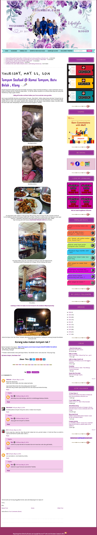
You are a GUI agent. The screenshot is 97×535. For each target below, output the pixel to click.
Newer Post (5, 508)
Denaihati (71, 366)
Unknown (8, 379)
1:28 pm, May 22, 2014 (18, 379)
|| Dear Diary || (73, 393)
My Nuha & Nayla (6, 355)
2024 (69, 317)
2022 (69, 322)
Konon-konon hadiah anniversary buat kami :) (76, 276)
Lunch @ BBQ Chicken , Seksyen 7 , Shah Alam (76, 233)
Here (20, 534)
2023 (69, 319)
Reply (7, 389)
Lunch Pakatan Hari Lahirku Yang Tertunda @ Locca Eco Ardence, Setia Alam (25, 59)
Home (32, 508)
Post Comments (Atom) (15, 511)
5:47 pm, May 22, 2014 (15, 430)
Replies (10, 393)
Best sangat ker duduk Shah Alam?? (77, 264)
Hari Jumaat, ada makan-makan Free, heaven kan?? (79, 239)
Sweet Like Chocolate (74, 373)
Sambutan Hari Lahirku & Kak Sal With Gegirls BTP (18, 61)
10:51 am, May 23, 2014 (22, 464)
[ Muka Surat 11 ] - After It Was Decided (79, 402)
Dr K (7, 430)
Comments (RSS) (60, 534)
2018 (69, 332)
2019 (69, 329)
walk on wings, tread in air (76, 359)
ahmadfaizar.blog (74, 405)
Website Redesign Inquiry (75, 374)
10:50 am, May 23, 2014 (22, 418)
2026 (69, 312)
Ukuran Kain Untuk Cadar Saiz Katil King (78, 258)
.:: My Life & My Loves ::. (75, 348)
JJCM (28, 372)
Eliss (12, 396)
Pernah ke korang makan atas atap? (78, 227)
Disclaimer (53, 534)
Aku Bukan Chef (16, 355)
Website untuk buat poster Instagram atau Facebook (77, 245)
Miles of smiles (73, 353)
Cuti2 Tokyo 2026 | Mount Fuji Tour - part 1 (80, 355)
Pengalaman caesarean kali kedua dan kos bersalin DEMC (78, 270)
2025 (69, 314)
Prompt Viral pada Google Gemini (14, 62)
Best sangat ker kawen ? (76, 282)
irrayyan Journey (73, 421)
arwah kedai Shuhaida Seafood (37, 220)
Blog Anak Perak (73, 414)
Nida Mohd (9, 407)
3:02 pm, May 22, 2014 (19, 407)
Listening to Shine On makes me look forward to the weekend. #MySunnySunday (32, 305)
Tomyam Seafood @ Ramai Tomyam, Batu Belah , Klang (29, 82)
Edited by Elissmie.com (27, 534)
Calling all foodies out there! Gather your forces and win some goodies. (32, 95)
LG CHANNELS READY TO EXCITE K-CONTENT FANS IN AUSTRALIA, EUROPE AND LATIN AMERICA (81, 424)
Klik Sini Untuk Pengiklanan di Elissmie (81, 210)
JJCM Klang (35, 372)
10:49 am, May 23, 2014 (22, 396)
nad (7, 454)
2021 (69, 324)
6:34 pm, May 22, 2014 (15, 454)
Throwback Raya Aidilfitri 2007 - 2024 (78, 251)
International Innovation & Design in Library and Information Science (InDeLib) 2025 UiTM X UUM (81, 409)
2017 (69, 334)
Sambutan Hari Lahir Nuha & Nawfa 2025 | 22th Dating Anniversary (23, 63)
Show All (93, 378)
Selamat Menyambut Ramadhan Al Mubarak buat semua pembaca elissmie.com (26, 58)
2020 (69, 327)
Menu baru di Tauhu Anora (76, 349)
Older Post (60, 508)
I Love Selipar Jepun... (75, 400)
